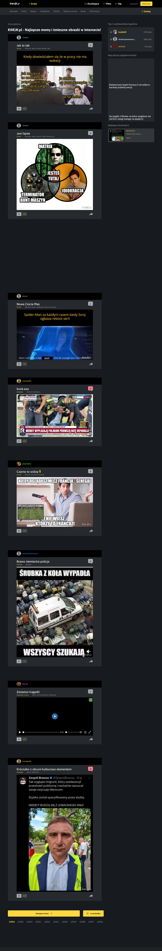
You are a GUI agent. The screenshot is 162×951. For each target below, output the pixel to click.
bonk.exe (23, 368)
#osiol (34, 674)
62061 (56, 901)
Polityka (56, 11)
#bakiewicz (37, 371)
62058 (82, 901)
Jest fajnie (23, 133)
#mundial (34, 454)
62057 (91, 901)
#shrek (39, 674)
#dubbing (53, 674)
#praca (34, 48)
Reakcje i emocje (70, 11)
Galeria (33, 11)
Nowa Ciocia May (28, 283)
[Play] (20, 711)
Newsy (83, 11)
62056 (100, 901)
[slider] (41, 711)
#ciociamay (52, 286)
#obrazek (28, 48)
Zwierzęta (14, 11)
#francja (28, 454)
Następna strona (44, 892)
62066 (12, 901)
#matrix (39, 136)
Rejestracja (145, 4)
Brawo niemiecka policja (33, 540)
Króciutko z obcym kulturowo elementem (44, 748)
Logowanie (132, 4)
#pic (48, 48)
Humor (24, 11)
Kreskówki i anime (23, 674)
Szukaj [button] (147, 11)
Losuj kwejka (94, 892)
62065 (21, 901)
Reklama (72, 939)
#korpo (44, 48)
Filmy (106, 3)
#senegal (41, 454)
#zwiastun (45, 674)
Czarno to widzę (29, 450)
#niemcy (29, 371)
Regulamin (85, 939)
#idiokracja (50, 136)
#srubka (28, 543)
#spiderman (40, 286)
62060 (65, 901)
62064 (29, 901)
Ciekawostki (45, 11)
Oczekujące (91, 3)
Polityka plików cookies (102, 939)
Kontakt (62, 939)
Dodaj (34, 3)
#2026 (44, 136)
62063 (38, 901)
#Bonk (29, 751)
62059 (73, 901)
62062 (47, 901)
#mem (39, 48)
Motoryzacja (94, 11)
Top (118, 3)
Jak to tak (23, 45)
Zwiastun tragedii (28, 671)
